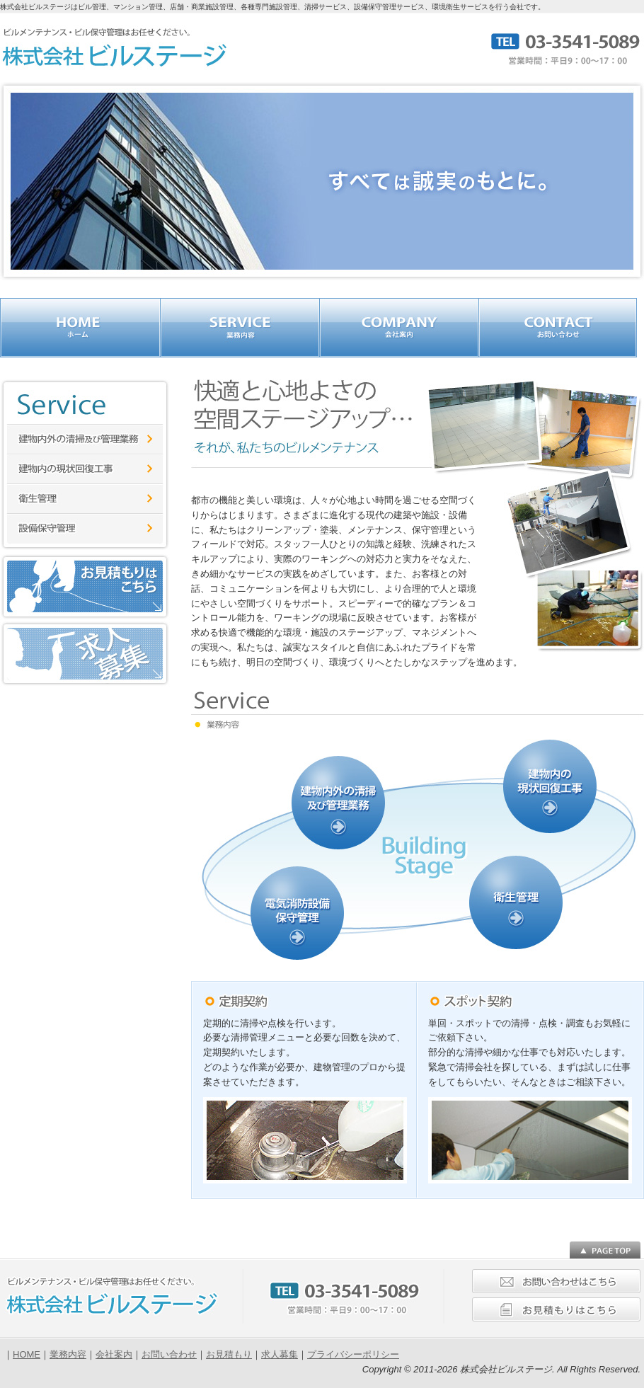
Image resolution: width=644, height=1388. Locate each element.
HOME (26, 1354)
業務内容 (68, 1354)
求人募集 (279, 1354)
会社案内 (114, 1354)
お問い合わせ (169, 1354)
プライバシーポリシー (353, 1354)
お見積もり (229, 1354)
